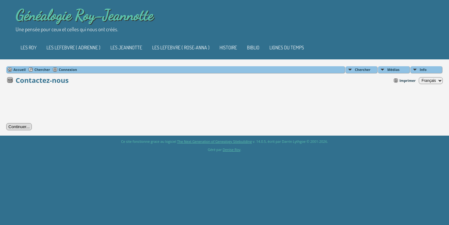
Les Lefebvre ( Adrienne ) (73, 47)
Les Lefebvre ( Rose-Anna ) (181, 47)
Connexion (68, 69)
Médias (393, 69)
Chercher (362, 69)
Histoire (228, 47)
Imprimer (407, 80)
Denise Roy (231, 149)
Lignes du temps (286, 47)
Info (423, 69)
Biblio (253, 47)
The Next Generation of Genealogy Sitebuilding (214, 141)
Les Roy (28, 47)
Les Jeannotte (126, 47)
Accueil (19, 69)
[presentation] (53, 105)
